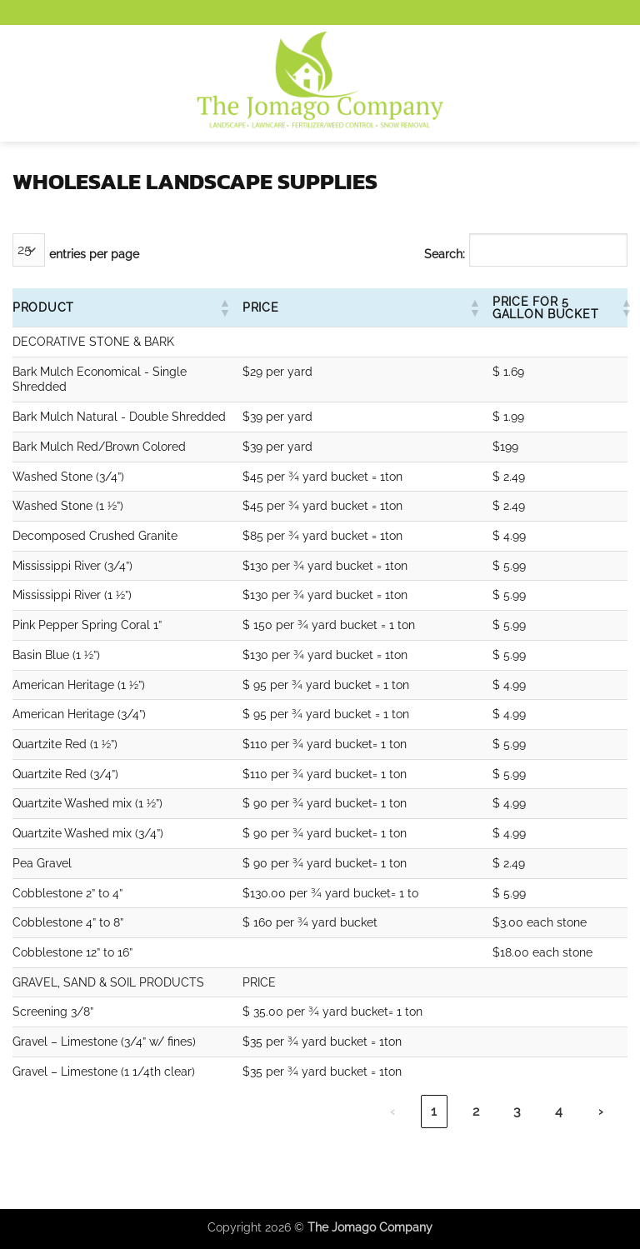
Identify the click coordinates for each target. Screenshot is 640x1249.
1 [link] (434, 1111)
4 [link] (558, 1111)
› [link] (600, 1111)
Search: (444, 254)
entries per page (94, 254)
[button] (22, 82)
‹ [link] (392, 1111)
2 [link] (475, 1111)
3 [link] (517, 1111)
